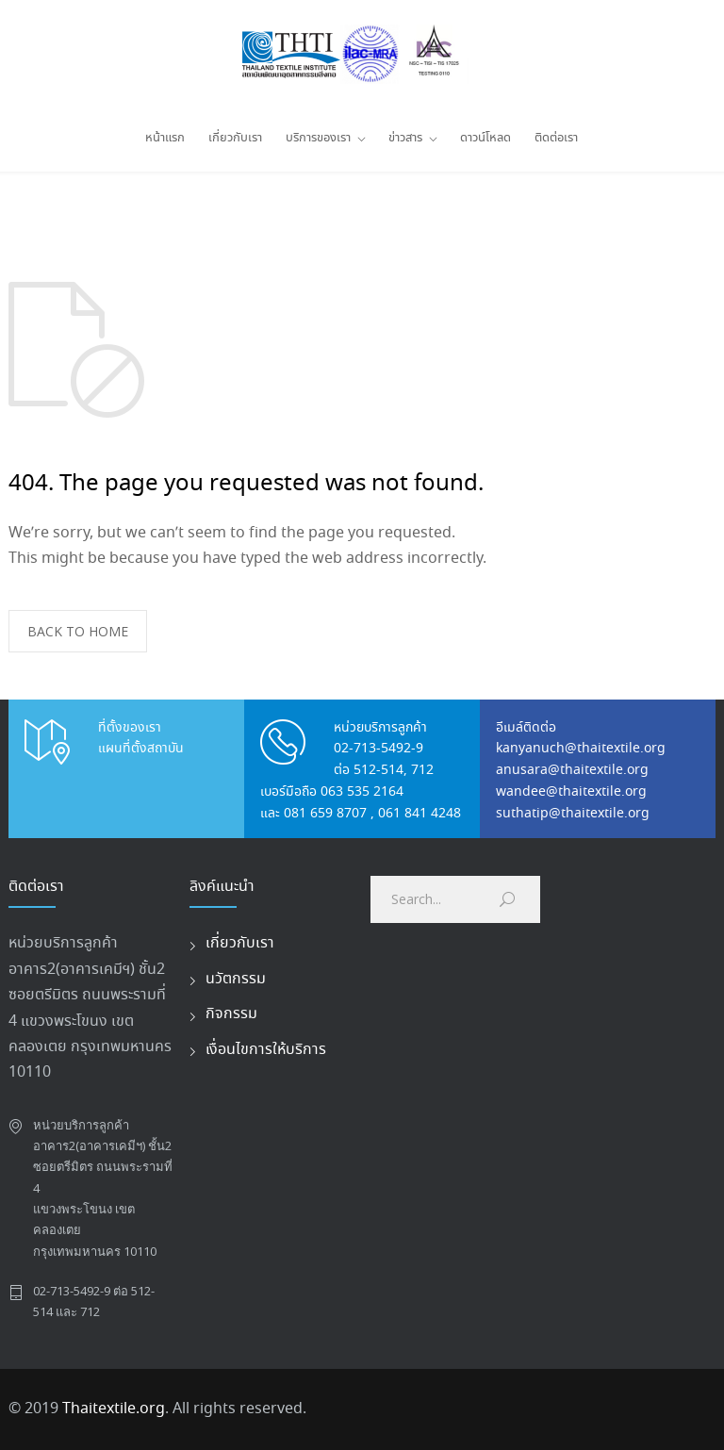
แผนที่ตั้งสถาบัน (141, 748)
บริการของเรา (318, 138)
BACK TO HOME (77, 631)
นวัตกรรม (236, 979)
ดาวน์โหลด (485, 138)
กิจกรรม (231, 1014)
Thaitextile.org (113, 1409)
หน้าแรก (165, 138)
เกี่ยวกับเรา (235, 138)
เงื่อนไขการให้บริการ (266, 1050)
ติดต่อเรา (556, 138)
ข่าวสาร (405, 138)
